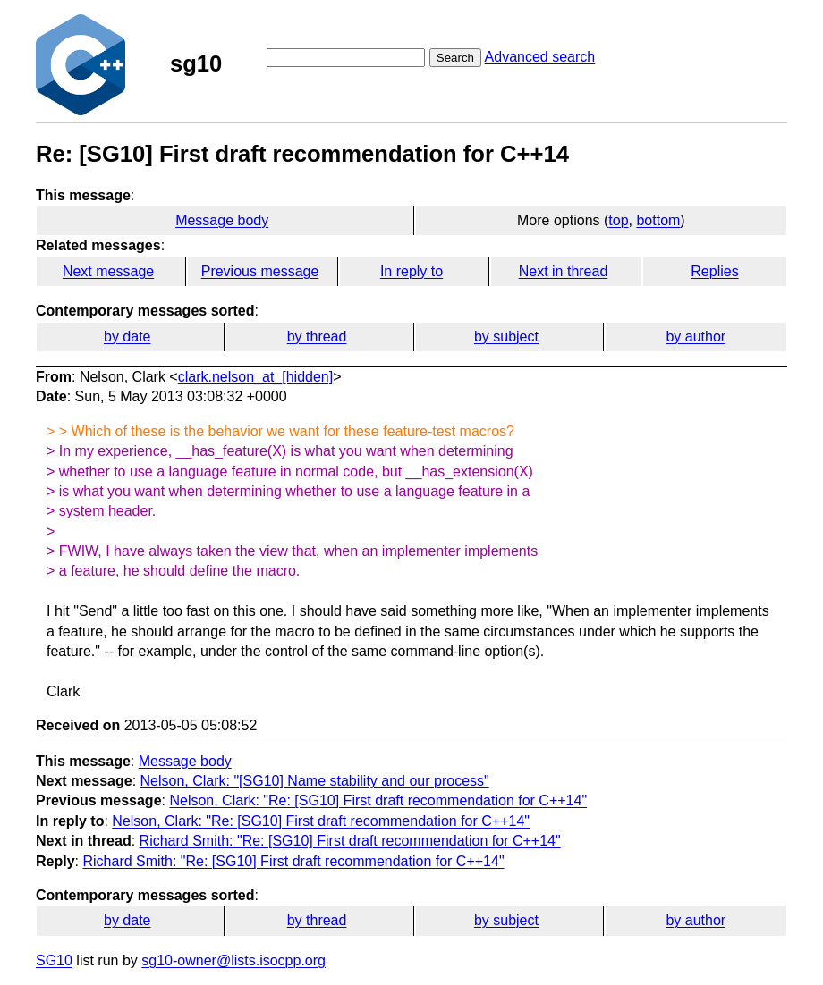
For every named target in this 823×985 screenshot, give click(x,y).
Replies (714, 271)
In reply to (411, 271)
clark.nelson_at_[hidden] (255, 376)
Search (455, 57)
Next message (108, 271)
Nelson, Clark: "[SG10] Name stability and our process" (314, 780)
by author (695, 336)
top (618, 220)
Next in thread (563, 271)
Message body (221, 220)
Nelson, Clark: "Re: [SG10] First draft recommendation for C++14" (378, 800)
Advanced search (540, 56)
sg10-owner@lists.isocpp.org (233, 960)
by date (127, 336)
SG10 (54, 960)
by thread (317, 336)
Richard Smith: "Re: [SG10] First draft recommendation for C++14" (350, 840)
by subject (506, 336)
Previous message (260, 271)
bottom (658, 220)
